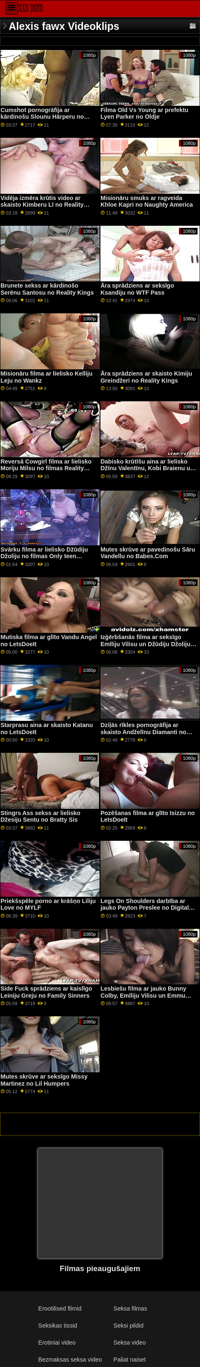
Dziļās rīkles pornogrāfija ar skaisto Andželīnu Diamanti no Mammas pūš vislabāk (143, 732)
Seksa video (130, 1342)
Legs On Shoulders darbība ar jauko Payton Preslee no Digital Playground (144, 908)
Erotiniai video (57, 1342)
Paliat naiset (130, 1359)
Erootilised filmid (60, 1308)
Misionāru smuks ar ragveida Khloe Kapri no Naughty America (146, 201)
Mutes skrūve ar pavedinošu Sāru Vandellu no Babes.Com (147, 553)
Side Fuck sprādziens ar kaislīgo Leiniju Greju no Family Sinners (46, 992)
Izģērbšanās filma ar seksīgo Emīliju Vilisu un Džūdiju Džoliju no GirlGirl (145, 644)
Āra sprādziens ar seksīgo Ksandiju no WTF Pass (137, 289)
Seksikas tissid (57, 1325)
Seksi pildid (129, 1325)
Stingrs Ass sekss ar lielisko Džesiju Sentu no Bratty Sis (40, 816)
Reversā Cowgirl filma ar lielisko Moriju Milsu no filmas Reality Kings (45, 468)
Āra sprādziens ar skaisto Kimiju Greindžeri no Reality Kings (146, 377)
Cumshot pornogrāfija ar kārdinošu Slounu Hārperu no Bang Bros (42, 117)
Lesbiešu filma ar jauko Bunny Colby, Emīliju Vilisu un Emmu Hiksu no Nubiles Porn (143, 995)
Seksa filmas (130, 1308)
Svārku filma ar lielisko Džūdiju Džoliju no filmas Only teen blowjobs (44, 556)
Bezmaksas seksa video (70, 1359)
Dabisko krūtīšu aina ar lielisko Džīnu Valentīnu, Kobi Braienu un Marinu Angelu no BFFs (147, 468)
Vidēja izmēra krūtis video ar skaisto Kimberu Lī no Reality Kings (41, 205)
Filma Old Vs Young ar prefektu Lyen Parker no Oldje (144, 113)
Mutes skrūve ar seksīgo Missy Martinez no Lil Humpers (44, 1080)
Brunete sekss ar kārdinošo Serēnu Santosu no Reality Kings (47, 289)
